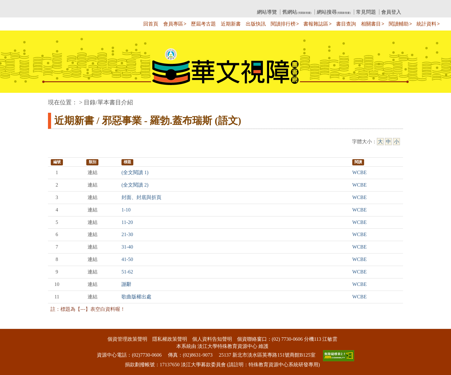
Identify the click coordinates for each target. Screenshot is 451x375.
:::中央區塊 (12, 99)
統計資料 (426, 23)
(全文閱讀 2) (135, 185)
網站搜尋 (334, 12)
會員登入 (391, 12)
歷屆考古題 (203, 23)
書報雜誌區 (315, 23)
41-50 (127, 259)
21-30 (127, 234)
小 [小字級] (396, 141)
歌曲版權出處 (136, 296)
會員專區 (173, 23)
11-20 (127, 222)
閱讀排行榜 (283, 23)
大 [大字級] (380, 141)
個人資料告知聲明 (212, 339)
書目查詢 (346, 23)
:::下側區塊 (12, 324)
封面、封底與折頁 (141, 197)
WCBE (359, 172)
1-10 (126, 209)
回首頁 (150, 23)
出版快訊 (256, 23)
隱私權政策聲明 (169, 339)
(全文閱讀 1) (135, 172)
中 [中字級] (388, 141)
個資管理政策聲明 (127, 339)
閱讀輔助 (399, 23)
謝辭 (126, 284)
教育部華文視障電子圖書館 (103, 4)
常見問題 (366, 12)
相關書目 (371, 23)
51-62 (127, 271)
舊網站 (296, 12)
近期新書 (231, 23)
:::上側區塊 (60, 4)
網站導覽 (267, 12)
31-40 (127, 246)
